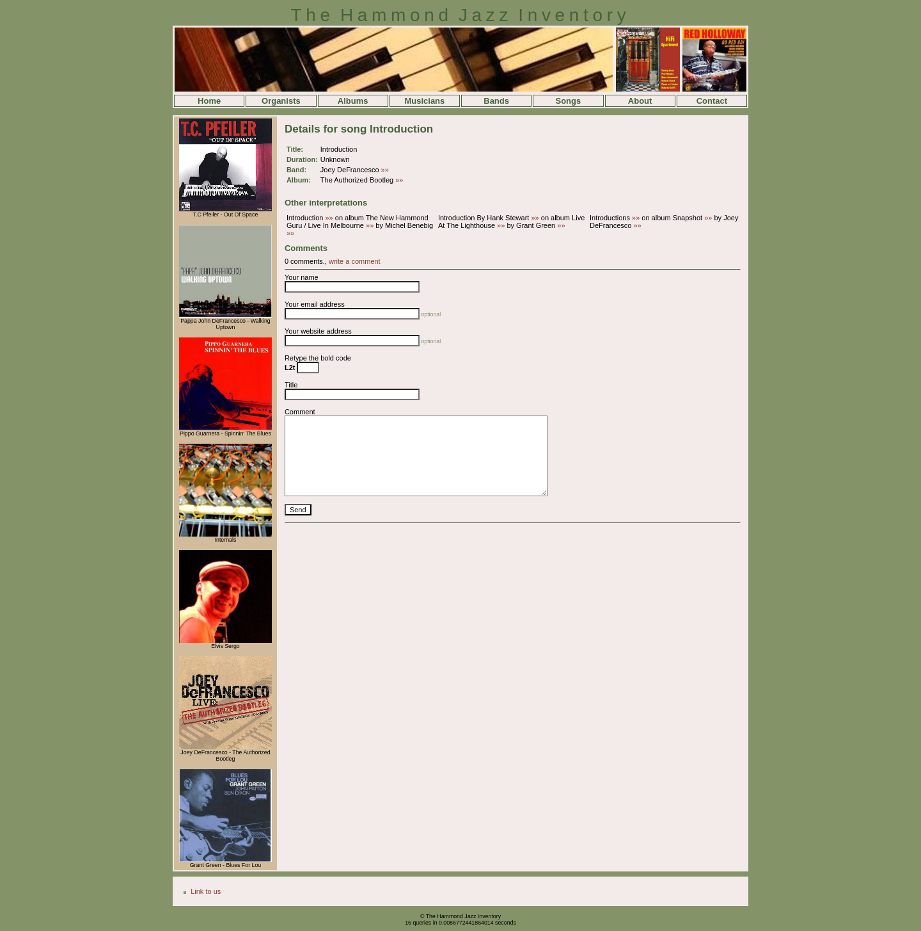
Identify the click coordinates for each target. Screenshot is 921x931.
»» (385, 170)
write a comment (355, 261)
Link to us (206, 891)
